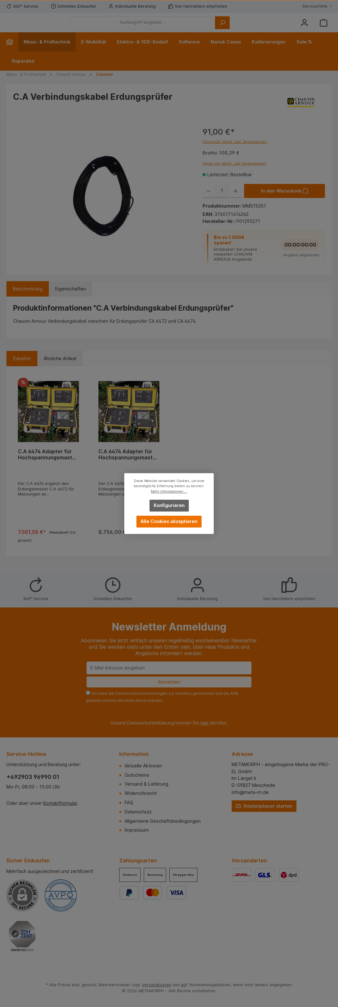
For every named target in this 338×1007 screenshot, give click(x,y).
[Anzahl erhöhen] (235, 201)
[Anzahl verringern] (208, 201)
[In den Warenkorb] (284, 201)
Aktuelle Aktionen (143, 765)
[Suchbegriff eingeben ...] (177, 27)
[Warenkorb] (324, 27)
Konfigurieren (169, 505)
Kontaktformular (60, 803)
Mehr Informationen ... (169, 491)
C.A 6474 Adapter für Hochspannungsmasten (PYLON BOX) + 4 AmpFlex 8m (128, 464)
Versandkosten (156, 984)
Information (134, 754)
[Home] (12, 51)
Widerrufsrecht (141, 793)
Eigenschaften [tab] (70, 298)
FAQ (129, 802)
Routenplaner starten (264, 806)
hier (205, 723)
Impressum (137, 830)
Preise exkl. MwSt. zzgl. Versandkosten (235, 152)
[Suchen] (257, 27)
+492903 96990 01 (32, 776)
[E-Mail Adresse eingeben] (169, 668)
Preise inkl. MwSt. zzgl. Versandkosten (234, 173)
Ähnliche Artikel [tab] (60, 368)
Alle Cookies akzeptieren (169, 521)
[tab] (27, 298)
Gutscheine (137, 775)
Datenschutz (138, 811)
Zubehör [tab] (22, 368)
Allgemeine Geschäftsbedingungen (163, 821)
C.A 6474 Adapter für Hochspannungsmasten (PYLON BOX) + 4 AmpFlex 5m (48, 464)
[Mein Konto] (304, 27)
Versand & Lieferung (146, 784)
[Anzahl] (222, 201)
